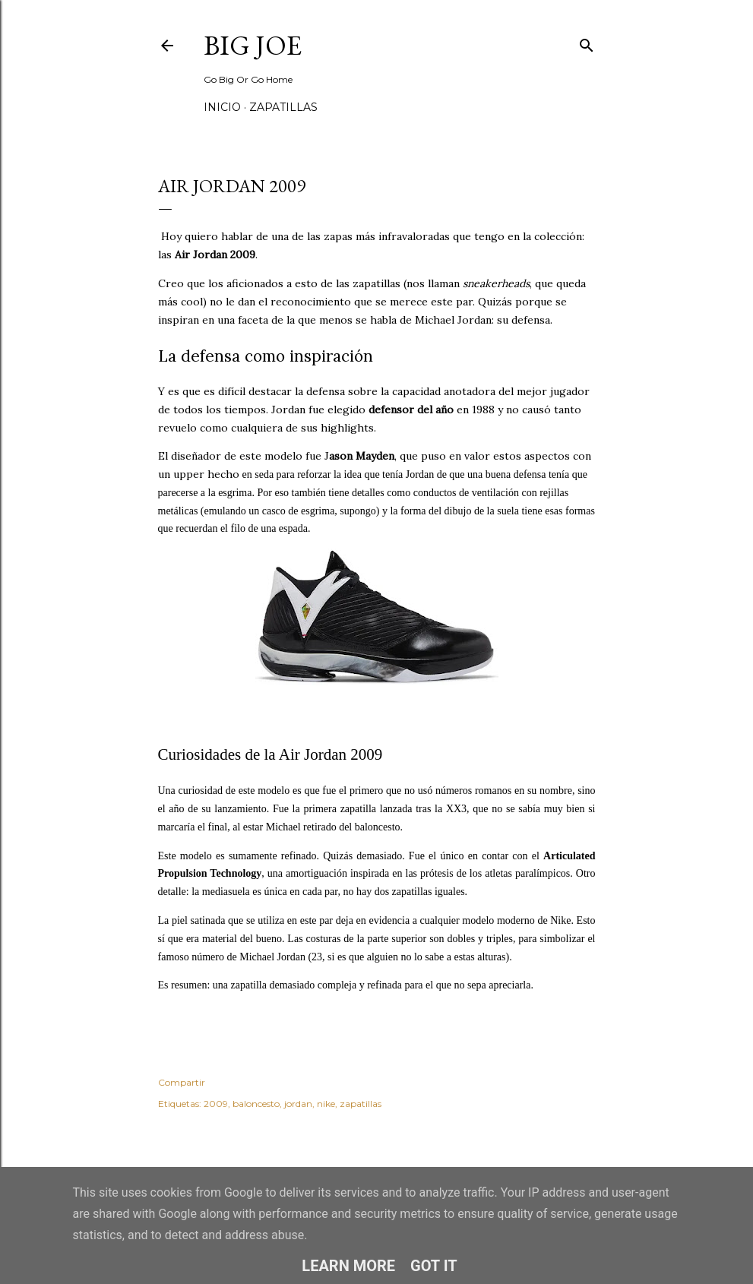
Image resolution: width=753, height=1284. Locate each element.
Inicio (222, 107)
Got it (433, 1266)
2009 (216, 1103)
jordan (298, 1103)
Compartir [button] (181, 1082)
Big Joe (253, 45)
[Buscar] (586, 42)
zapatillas (360, 1103)
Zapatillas (283, 107)
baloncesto (256, 1103)
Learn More (348, 1266)
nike (326, 1103)
